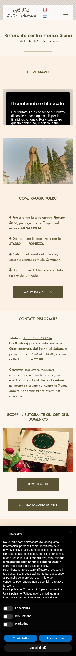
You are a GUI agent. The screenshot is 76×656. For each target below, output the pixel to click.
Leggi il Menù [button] (38, 484)
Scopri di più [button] (38, 647)
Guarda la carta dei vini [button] (38, 505)
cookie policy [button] (40, 565)
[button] (70, 532)
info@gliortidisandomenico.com (41, 343)
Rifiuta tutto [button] (21, 638)
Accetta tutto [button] (55, 638)
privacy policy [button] (11, 549)
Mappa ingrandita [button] (38, 292)
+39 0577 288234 (37, 338)
